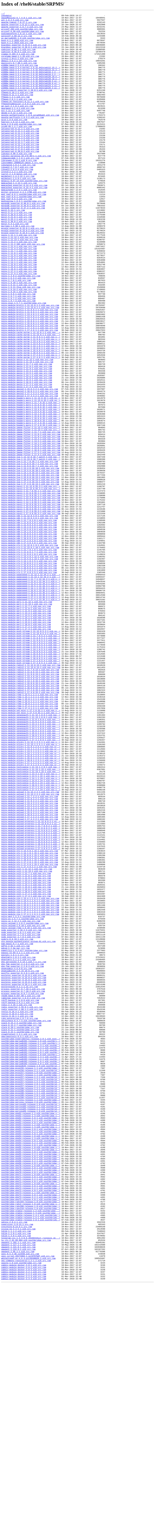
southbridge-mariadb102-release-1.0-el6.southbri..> (30, 1263)
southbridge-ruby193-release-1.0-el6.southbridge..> (30, 1439)
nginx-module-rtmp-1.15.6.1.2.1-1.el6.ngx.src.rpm (29, 839)
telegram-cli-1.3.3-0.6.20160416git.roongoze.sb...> (30, 1483)
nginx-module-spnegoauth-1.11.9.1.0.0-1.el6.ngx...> (30, 864)
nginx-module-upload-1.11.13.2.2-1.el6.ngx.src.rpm (30, 950)
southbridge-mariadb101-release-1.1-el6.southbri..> (30, 1249)
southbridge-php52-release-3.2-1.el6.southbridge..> (30, 1342)
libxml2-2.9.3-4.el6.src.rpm (17, 201)
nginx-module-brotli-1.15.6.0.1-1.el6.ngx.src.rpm (29, 385)
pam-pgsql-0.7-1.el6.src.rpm (17, 1130)
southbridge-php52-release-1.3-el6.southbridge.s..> (30, 1336)
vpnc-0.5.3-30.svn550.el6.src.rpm (20, 1502)
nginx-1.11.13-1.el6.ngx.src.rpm (19, 285)
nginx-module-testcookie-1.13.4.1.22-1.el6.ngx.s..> (30, 926)
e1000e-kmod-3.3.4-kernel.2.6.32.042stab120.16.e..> (30, 89)
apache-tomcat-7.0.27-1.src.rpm (19, 24)
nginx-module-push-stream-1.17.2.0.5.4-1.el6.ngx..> (30, 790)
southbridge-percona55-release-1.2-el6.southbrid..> (30, 1328)
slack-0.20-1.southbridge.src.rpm (20, 1230)
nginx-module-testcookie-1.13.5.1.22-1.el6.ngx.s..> (30, 929)
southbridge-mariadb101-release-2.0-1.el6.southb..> (30, 1260)
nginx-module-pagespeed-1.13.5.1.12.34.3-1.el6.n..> (30, 701)
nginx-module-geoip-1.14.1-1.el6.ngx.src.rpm (26, 448)
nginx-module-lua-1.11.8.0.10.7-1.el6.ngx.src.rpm (29, 554)
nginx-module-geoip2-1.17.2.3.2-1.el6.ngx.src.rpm (29, 470)
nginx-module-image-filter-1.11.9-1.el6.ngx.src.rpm (30, 521)
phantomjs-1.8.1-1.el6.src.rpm (18, 1146)
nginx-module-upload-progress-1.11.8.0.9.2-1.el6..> (30, 991)
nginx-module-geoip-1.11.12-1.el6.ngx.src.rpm (27, 429)
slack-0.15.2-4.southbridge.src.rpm (21, 1225)
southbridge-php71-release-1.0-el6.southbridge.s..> (30, 1407)
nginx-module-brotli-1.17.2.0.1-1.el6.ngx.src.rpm (29, 391)
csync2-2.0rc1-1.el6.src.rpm (17, 68)
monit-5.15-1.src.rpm (13, 250)
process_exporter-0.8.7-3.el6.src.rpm (22, 1190)
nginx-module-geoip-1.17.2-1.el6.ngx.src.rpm (26, 459)
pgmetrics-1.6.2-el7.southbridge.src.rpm (24, 1138)
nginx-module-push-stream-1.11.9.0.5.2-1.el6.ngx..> (30, 766)
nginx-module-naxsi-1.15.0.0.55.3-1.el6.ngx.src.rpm (30, 603)
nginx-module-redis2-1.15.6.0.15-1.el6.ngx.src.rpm (30, 820)
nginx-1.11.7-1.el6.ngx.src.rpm (19, 298)
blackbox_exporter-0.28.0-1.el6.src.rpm (23, 54)
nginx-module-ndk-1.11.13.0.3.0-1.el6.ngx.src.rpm (29, 619)
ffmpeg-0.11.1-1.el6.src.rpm (17, 111)
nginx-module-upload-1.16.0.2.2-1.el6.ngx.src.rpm (29, 975)
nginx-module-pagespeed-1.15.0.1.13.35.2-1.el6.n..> (30, 706)
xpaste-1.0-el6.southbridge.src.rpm (21, 1513)
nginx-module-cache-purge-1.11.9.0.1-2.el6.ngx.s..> (30, 404)
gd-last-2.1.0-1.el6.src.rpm (17, 125)
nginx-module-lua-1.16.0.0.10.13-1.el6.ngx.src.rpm (30, 573)
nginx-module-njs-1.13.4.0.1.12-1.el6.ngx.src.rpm (29, 665)
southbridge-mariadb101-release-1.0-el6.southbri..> (30, 1247)
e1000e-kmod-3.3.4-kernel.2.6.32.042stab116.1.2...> (30, 84)
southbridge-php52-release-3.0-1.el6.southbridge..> (30, 1339)
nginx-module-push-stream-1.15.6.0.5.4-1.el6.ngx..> (30, 785)
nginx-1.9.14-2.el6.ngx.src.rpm (19, 345)
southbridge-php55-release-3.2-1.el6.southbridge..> (30, 1382)
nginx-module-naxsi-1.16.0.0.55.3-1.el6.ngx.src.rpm (30, 608)
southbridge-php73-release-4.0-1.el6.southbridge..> (30, 1437)
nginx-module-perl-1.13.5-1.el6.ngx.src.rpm (26, 736)
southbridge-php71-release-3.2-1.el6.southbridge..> (30, 1412)
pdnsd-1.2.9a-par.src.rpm (15, 1135)
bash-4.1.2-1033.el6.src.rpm (17, 46)
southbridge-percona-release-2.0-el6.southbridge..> (30, 1320)
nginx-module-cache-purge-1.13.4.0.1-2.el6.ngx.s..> (30, 407)
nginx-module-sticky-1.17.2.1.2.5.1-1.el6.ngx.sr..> (30, 912)
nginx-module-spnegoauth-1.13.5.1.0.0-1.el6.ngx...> (30, 869)
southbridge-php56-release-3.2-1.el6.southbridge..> (30, 1391)
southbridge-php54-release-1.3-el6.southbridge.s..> (30, 1363)
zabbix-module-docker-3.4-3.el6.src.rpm (23, 1532)
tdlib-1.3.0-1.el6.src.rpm (16, 1480)
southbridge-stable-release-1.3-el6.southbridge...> (30, 1453)
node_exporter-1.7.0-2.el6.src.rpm (20, 1122)
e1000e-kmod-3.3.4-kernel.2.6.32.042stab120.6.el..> (30, 97)
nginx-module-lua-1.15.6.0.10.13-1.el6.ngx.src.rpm (30, 570)
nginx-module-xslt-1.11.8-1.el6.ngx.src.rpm (26, 1048)
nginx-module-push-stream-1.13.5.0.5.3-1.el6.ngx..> (30, 774)
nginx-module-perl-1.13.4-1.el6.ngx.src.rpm (26, 733)
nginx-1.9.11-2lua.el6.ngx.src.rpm (20, 342)
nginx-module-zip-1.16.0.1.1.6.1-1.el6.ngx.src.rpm (30, 1089)
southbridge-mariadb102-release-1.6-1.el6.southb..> (30, 1271)
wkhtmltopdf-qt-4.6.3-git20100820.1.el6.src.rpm (28, 1507)
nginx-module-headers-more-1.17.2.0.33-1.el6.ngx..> (30, 505)
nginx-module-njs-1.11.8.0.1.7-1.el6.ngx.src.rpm (29, 660)
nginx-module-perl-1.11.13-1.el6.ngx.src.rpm (26, 722)
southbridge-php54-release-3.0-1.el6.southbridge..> (30, 1366)
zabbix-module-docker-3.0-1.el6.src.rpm (23, 1516)
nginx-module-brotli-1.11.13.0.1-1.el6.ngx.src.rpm (30, 366)
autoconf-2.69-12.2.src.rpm (16, 40)
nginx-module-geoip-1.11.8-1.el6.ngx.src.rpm (26, 437)
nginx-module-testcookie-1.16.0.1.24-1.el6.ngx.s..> (30, 940)
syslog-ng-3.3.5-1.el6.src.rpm (18, 1472)
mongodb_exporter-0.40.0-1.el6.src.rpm (23, 241)
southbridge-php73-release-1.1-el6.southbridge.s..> (30, 1429)
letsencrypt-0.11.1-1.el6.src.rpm (20, 152)
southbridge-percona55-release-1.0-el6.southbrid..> (30, 1323)
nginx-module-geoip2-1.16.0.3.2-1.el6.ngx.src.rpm (29, 467)
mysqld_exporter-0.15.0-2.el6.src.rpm (22, 274)
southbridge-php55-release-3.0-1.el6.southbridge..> (30, 1380)
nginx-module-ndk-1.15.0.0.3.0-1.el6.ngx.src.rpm (29, 638)
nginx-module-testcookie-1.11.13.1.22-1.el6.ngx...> (30, 921)
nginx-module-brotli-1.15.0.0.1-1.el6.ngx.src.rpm (29, 383)
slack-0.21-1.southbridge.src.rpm (20, 1233)
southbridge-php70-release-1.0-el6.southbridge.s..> (30, 1396)
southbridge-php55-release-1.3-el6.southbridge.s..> (30, 1377)
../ (3, 13)
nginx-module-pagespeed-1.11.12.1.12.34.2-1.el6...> (30, 687)
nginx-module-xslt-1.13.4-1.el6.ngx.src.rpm (26, 1054)
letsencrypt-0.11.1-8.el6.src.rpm (20, 171)
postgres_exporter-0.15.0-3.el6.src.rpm (23, 1173)
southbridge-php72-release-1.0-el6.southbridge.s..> (30, 1418)
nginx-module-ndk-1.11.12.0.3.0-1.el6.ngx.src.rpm (29, 616)
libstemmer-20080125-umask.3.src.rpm (22, 193)
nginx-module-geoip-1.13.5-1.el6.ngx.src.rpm (26, 445)
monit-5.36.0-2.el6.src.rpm (16, 263)
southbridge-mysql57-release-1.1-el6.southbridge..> (30, 1287)
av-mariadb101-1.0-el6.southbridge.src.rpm (25, 43)
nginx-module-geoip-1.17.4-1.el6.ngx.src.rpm (26, 461)
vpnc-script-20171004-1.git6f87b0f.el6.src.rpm (27, 1505)
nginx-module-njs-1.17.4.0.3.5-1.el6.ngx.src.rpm (29, 684)
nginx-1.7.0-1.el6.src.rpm (16, 334)
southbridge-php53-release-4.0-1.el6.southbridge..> (30, 1358)
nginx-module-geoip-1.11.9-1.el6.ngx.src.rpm (26, 440)
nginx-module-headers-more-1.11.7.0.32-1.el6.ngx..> (30, 480)
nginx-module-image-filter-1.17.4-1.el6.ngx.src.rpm (30, 543)
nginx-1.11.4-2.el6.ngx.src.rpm (19, 296)
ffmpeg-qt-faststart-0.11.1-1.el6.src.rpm (24, 119)
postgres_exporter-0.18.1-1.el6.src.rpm (23, 1179)
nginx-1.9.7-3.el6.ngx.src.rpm (18, 358)
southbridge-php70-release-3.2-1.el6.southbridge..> (30, 1401)
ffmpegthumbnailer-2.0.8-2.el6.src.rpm (23, 122)
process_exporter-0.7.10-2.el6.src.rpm (23, 1187)
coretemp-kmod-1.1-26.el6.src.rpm (20, 65)
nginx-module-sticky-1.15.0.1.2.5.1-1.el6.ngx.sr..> (30, 904)
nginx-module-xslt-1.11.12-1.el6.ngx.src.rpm (26, 1040)
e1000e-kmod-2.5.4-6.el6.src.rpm (19, 76)
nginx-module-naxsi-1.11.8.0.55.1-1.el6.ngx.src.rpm (30, 589)
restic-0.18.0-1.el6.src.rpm (17, 1214)
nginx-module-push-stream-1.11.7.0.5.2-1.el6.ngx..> (30, 760)
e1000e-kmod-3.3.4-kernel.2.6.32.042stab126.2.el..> (30, 103)
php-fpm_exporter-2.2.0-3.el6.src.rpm (22, 1157)
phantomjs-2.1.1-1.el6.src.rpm (18, 1149)
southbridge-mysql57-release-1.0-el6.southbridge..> (30, 1285)
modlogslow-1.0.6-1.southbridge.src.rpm (23, 239)
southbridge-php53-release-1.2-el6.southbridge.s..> (30, 1347)
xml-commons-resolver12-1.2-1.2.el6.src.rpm (26, 1510)
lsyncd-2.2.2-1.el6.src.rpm (16, 203)
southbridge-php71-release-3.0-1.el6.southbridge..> (30, 1410)
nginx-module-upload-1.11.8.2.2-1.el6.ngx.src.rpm (29, 956)
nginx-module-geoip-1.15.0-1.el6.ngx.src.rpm (26, 451)
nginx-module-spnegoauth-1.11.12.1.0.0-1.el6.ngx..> (30, 855)
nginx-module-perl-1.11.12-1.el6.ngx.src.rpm (26, 720)
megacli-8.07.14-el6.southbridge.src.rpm (24, 214)
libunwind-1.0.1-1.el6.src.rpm (18, 195)
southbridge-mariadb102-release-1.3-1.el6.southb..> (30, 1266)
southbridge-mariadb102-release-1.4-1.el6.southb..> (30, 1268)
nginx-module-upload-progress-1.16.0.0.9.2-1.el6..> (30, 1010)
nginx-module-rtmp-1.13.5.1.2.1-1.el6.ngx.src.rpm (29, 831)
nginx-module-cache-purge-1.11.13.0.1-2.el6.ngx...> (30, 399)
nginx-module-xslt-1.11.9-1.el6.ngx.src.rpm (26, 1051)
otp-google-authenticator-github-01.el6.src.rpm (28, 1127)
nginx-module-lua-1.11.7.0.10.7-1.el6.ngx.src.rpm (29, 551)
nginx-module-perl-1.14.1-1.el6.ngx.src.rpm (26, 739)
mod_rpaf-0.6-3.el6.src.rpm (16, 236)
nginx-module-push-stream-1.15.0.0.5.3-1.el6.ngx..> (30, 779)
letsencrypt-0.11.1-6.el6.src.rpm (20, 165)
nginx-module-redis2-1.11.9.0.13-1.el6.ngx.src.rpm (30, 806)
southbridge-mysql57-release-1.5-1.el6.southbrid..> (30, 1295)
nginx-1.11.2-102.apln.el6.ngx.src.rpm (23, 290)
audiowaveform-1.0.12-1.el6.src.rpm (21, 38)
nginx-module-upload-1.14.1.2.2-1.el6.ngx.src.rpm (29, 967)
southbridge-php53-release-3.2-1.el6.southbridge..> (30, 1355)
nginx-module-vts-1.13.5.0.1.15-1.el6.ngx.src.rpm (29, 1018)
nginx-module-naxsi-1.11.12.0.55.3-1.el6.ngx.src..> (30, 581)
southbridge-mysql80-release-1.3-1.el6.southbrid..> (30, 1306)
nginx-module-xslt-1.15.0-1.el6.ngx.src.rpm (26, 1062)
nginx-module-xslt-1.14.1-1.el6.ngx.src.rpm (26, 1059)
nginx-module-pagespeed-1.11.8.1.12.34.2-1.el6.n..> (30, 695)
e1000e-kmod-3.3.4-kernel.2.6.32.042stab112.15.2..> (30, 78)
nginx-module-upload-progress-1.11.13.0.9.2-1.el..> (30, 986)
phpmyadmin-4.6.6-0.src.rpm (16, 1160)
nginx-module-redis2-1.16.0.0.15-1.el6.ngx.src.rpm (30, 823)
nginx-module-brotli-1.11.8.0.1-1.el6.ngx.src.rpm (29, 369)
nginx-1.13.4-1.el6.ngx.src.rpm (19, 307)
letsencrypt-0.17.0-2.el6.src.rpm (20, 176)
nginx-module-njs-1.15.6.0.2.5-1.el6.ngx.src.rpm (29, 676)
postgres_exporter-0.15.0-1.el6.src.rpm (23, 1168)
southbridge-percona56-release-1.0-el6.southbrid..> (30, 1331)
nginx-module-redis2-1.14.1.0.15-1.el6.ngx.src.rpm (30, 815)
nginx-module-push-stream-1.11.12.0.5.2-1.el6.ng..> (30, 755)
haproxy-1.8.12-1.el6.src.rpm (17, 144)
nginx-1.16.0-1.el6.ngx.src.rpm (19, 320)
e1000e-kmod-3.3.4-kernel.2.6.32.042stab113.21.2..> (30, 81)
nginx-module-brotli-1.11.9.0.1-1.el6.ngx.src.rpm (29, 372)
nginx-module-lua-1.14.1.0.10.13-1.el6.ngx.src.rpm (30, 565)
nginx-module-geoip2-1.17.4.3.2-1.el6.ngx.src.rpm (29, 472)
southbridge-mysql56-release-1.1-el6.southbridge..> (30, 1279)
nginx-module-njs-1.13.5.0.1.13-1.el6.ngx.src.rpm (29, 668)
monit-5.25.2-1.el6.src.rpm (16, 260)
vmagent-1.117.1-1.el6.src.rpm (18, 1491)
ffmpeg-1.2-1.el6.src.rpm (15, 114)
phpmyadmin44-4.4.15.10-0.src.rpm (20, 1162)
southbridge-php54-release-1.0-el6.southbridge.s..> (30, 1361)
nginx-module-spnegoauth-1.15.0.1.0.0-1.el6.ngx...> (30, 874)
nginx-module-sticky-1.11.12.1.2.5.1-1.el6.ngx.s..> (30, 888)
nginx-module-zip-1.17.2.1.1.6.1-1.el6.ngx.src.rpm (30, 1092)
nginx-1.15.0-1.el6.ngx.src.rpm (19, 315)
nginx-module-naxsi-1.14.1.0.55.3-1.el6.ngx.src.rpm (30, 600)
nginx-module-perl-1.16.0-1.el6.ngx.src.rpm (26, 747)
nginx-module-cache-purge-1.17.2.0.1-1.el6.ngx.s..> (30, 423)
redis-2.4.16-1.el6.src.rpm (16, 1203)
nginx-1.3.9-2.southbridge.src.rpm (20, 328)
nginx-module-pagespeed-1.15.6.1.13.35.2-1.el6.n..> (30, 709)
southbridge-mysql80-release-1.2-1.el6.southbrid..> (30, 1304)
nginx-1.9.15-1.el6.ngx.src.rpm (19, 347)
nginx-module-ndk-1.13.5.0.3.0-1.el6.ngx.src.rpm (29, 633)
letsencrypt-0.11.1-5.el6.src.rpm (20, 163)
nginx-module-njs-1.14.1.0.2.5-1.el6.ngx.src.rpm (29, 671)
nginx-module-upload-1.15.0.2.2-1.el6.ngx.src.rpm (29, 969)
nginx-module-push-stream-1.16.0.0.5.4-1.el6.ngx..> (30, 787)
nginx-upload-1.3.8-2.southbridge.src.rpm (24, 1105)
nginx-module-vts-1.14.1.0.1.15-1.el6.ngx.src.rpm (29, 1021)
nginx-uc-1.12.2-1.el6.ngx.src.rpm (20, 1103)
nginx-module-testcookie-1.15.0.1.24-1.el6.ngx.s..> (30, 934)
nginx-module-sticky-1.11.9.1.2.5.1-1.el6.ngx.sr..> (30, 893)
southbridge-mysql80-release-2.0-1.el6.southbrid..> (30, 1312)
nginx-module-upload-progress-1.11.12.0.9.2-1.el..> (30, 983)
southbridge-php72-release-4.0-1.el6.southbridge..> (30, 1426)
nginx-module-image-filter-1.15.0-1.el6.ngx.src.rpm (30, 532)
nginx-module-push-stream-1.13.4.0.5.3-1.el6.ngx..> (30, 771)
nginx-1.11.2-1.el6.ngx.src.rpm (19, 288)
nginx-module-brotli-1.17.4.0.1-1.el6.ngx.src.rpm (29, 394)
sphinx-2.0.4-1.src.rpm (14, 1464)
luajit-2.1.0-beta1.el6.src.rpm (19, 206)
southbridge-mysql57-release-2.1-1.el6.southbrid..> (30, 1301)
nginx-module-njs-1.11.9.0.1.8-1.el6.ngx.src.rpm (29, 662)
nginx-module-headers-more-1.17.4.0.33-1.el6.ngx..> (30, 508)
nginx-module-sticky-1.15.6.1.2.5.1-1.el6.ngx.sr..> (30, 907)
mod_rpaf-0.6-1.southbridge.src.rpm (21, 233)
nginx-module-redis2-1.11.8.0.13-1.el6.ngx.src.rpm (30, 804)
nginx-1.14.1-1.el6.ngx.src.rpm (19, 312)
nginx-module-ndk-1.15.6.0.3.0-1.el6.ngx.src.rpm (29, 641)
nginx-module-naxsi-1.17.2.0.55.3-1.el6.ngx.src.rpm (30, 611)
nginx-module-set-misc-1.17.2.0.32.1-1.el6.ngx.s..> (30, 850)
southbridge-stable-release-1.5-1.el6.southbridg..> (30, 1458)
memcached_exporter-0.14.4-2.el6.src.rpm (24, 220)
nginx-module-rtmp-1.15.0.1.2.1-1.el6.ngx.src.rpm (29, 836)
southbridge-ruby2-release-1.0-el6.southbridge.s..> (30, 1442)
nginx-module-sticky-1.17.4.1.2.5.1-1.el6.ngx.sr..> (30, 915)
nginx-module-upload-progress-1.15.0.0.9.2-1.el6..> (30, 1005)
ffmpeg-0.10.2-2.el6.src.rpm (17, 108)
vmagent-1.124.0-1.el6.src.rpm (18, 1496)
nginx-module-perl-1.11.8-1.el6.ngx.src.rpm (26, 728)
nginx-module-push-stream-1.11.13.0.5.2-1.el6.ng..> (30, 758)
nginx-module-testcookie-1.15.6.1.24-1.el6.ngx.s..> (30, 937)
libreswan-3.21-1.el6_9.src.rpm (19, 190)
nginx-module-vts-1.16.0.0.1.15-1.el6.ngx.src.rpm (29, 1029)
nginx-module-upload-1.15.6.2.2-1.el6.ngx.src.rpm (29, 972)
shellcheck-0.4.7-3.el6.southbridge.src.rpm (26, 1222)
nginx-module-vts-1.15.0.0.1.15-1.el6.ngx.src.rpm (29, 1024)
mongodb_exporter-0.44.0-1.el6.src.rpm (23, 244)
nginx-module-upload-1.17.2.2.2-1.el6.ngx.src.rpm (29, 978)
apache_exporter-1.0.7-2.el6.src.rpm (22, 30)
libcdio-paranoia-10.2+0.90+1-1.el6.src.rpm (26, 184)
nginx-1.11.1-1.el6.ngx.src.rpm (19, 279)
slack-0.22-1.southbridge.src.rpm (20, 1236)
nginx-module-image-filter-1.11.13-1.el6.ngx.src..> (30, 513)
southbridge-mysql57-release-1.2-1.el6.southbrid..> (30, 1290)
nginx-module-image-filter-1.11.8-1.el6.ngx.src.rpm (30, 519)
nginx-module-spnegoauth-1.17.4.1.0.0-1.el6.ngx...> (30, 885)
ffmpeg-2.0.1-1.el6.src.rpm (16, 116)
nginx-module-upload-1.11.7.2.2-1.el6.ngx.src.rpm (29, 953)
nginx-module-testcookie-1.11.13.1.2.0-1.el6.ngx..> (30, 918)
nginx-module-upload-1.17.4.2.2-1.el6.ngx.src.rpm (29, 980)
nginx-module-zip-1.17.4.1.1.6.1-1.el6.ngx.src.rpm (30, 1094)
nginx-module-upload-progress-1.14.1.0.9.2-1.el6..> (30, 1002)
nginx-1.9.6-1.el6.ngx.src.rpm (18, 350)
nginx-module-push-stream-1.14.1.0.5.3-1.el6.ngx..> (30, 777)
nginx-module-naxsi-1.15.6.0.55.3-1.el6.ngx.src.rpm (30, 605)
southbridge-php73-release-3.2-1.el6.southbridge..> (30, 1434)
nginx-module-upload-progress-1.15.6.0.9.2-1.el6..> (30, 1008)
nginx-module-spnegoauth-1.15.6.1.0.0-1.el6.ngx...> (30, 877)
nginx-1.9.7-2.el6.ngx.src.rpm (18, 356)
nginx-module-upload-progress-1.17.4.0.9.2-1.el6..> (30, 1016)
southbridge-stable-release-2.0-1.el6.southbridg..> (30, 1461)
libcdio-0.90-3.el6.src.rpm (16, 182)
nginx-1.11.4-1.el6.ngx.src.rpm (19, 293)
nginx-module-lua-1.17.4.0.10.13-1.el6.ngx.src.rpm (30, 578)
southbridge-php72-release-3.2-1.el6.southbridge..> (30, 1423)
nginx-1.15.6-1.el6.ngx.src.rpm (19, 317)
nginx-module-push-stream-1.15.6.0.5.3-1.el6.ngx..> (30, 782)
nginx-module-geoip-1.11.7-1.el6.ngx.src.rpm (26, 434)
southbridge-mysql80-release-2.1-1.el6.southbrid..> (30, 1314)
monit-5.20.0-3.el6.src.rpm (16, 255)
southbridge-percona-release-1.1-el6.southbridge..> (30, 1317)
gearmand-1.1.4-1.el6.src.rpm (17, 127)
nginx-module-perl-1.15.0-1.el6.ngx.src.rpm (26, 741)
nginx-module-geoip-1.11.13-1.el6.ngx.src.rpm (27, 432)
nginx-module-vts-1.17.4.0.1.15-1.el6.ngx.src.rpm (29, 1035)
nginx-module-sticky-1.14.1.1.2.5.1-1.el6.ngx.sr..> (30, 902)
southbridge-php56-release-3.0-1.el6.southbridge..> (30, 1388)
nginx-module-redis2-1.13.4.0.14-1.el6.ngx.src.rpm (30, 809)
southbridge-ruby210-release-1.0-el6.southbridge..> (30, 1448)
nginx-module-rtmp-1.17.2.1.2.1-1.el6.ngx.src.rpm (29, 845)
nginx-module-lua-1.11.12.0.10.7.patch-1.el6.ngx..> (30, 546)
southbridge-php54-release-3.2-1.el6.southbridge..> (30, 1369)
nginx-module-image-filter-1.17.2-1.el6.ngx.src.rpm (30, 540)
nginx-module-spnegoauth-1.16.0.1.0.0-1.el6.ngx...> (30, 880)
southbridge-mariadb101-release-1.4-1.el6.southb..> (30, 1255)
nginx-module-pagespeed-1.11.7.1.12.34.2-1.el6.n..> (30, 692)
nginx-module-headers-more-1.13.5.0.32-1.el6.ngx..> (30, 491)
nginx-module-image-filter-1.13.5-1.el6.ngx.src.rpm (30, 527)
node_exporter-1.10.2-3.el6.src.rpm (21, 1113)
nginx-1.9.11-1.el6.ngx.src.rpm (19, 339)
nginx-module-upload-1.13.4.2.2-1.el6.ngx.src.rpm (29, 961)
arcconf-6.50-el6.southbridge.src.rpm (22, 35)
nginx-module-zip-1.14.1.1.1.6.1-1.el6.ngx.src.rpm (30, 1081)
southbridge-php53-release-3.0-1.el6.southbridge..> (30, 1353)
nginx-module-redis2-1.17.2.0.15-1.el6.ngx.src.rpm (30, 825)
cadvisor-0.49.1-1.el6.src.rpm (18, 57)
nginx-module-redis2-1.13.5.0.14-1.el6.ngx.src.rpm (30, 812)
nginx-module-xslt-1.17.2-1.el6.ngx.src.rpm (26, 1070)
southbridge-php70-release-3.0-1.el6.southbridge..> (30, 1399)
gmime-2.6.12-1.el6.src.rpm (16, 133)
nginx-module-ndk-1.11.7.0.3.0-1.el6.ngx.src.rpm (29, 622)
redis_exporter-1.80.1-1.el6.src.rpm (22, 1209)
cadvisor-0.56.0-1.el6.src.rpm (18, 59)
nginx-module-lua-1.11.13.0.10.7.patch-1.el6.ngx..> (30, 548)
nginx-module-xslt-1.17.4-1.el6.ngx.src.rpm (26, 1073)
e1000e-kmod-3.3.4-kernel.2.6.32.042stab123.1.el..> (30, 100)
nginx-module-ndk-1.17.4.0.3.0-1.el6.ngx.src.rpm (29, 649)
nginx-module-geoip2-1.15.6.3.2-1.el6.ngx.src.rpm (29, 464)
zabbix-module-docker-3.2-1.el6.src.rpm (23, 1524)
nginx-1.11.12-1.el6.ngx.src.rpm (19, 282)
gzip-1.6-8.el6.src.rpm (14, 141)
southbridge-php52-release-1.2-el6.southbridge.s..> (30, 1333)
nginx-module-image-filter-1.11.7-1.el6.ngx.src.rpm (30, 516)
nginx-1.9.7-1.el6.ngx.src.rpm (18, 353)
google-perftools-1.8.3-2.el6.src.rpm (22, 138)
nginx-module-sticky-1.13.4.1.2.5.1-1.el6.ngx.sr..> (30, 896)
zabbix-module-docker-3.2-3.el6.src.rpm (23, 1529)
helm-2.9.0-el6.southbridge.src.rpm (21, 146)
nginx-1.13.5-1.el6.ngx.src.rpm (19, 309)
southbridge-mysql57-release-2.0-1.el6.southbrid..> (30, 1298)
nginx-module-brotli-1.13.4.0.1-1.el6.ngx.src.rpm (29, 375)
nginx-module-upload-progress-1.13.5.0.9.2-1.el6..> (30, 999)
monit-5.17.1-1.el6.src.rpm (16, 252)
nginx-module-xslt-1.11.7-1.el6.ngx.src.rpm (26, 1046)
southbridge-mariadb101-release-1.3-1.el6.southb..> (30, 1252)
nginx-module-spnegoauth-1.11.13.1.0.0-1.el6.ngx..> (30, 858)
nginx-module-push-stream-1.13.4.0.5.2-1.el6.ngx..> (30, 768)
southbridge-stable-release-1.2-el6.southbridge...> (30, 1450)
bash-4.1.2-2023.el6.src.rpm (17, 49)
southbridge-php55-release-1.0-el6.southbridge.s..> (30, 1374)
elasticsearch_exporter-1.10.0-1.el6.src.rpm (26, 106)
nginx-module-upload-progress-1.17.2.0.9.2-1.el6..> (30, 1013)
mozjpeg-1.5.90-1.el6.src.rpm (17, 269)
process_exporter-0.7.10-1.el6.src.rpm (23, 1184)
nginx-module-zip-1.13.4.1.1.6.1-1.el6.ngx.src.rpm (30, 1075)
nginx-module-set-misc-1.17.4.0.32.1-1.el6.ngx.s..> (30, 853)
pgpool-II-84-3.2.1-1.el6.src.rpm (20, 1141)
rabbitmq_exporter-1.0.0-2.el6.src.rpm (23, 1195)
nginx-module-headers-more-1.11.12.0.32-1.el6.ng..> (30, 475)
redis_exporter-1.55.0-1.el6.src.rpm (22, 1206)
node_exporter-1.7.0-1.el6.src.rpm (20, 1119)
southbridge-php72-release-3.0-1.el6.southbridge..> (30, 1420)
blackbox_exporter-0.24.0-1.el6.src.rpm (23, 51)
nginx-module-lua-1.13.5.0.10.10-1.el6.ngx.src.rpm (30, 562)
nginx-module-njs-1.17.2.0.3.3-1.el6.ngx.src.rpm (29, 682)
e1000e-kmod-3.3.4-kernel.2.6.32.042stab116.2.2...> (30, 87)
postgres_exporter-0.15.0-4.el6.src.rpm (23, 1176)
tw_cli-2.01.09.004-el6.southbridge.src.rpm (26, 1486)
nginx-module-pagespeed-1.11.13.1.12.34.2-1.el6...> (30, 690)
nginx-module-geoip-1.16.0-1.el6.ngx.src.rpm (26, 456)
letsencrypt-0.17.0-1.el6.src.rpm (20, 174)
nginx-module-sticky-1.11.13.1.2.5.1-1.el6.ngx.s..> (30, 891)
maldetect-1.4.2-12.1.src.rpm (17, 209)
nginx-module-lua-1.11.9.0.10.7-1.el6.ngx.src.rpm (29, 557)
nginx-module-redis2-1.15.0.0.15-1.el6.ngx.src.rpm (30, 817)
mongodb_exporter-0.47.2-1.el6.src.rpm (23, 247)
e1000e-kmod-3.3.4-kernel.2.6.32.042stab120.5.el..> (30, 95)
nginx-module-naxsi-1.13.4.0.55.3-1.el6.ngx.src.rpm (30, 595)
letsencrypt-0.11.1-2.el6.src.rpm (20, 154)
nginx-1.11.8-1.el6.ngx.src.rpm (19, 301)
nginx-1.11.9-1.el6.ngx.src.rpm (19, 304)
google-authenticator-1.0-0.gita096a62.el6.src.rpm (30, 135)
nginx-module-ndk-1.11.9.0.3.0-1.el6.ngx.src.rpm (29, 627)
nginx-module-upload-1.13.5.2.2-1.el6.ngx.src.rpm (29, 964)
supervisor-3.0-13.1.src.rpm (17, 1467)
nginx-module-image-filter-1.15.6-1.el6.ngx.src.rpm (30, 535)
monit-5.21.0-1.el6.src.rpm (16, 258)
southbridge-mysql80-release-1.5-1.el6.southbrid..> (30, 1309)
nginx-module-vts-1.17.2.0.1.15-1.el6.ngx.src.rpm (29, 1032)
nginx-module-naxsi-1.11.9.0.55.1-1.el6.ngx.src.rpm (30, 592)
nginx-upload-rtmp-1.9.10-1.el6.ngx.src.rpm (26, 1111)
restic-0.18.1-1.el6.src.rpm (17, 1217)
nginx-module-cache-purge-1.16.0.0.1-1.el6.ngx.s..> (30, 421)
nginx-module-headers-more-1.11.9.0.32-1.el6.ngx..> (30, 486)
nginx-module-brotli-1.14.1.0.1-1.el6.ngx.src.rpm (29, 380)
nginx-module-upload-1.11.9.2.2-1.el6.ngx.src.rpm (29, 959)
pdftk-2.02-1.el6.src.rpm (15, 1132)
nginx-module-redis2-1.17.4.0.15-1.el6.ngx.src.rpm (30, 828)
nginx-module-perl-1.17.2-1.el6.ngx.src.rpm (26, 749)
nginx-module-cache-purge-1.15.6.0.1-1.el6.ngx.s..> (30, 418)
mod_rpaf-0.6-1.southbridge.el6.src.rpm (23, 231)
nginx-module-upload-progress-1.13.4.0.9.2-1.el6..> (30, 997)
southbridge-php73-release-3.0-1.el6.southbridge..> (30, 1431)
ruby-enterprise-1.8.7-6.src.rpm (19, 1219)
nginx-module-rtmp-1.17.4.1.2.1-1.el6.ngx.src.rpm (29, 847)
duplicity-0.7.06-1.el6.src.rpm (19, 73)
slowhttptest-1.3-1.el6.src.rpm (19, 1238)
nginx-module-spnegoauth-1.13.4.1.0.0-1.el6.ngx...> (30, 866)
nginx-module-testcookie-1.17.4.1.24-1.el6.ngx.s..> (30, 945)
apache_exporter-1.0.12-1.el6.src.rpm (22, 27)
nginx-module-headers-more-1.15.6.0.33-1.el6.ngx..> (30, 499)
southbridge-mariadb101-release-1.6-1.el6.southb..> (30, 1257)
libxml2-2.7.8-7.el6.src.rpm (17, 198)
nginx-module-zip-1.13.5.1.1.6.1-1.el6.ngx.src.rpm (30, 1078)
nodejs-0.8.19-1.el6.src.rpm (17, 1124)
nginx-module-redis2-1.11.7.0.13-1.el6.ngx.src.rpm (30, 801)
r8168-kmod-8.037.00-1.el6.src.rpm (20, 1192)
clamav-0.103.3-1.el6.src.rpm (17, 62)
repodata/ (6, 16)
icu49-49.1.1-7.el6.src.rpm (16, 149)
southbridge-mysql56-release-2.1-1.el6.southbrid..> (30, 1282)
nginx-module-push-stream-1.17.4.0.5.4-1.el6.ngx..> (30, 793)
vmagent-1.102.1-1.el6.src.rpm (18, 1488)
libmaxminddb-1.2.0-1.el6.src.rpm (20, 187)
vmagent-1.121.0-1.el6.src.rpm (18, 1494)
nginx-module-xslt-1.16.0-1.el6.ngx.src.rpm (26, 1067)
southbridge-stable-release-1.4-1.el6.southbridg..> (30, 1456)
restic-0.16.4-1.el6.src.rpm (17, 1211)
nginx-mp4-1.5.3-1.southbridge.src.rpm (23, 1097)
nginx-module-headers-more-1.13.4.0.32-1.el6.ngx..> (30, 489)
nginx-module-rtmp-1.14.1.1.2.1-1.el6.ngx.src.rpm (29, 834)
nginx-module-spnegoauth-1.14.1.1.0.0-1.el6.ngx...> (30, 872)
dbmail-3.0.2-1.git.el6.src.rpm (19, 70)
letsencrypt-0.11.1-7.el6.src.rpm (20, 168)
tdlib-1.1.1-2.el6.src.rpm (16, 1475)
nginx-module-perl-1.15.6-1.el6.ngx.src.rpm (26, 744)
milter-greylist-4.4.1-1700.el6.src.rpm (23, 228)
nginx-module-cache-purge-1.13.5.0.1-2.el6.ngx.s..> (30, 410)
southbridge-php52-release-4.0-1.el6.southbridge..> (30, 1344)
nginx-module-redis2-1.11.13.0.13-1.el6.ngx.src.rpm (30, 798)
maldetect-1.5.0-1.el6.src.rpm (18, 212)
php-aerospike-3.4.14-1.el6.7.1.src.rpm (23, 1151)
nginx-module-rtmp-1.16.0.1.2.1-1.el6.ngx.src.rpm (29, 842)
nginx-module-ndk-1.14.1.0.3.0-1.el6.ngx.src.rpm (29, 635)
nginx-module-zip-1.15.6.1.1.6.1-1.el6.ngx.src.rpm (30, 1086)
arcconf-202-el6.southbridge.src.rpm (22, 32)
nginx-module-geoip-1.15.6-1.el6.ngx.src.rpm (26, 453)
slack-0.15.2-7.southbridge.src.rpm (21, 1228)
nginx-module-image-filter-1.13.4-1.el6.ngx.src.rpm (30, 524)
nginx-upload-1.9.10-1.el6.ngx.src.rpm (23, 1108)
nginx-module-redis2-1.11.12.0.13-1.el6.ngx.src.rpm (30, 796)
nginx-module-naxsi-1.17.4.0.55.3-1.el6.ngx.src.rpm (30, 614)
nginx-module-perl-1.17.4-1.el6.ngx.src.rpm (26, 752)
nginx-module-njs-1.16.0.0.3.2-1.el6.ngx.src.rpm (29, 679)
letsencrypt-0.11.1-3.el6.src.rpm (20, 157)
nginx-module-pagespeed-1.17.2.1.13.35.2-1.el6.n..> (30, 714)
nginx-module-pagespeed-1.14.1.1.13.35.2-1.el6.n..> (30, 703)
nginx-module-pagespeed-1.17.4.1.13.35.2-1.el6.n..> (30, 717)
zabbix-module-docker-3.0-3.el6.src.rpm (23, 1521)
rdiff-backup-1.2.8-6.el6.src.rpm (20, 1198)
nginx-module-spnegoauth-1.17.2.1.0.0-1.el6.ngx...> (30, 883)
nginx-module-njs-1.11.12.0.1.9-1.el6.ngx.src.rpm (29, 652)
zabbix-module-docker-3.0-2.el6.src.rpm (23, 1518)
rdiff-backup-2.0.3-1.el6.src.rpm (20, 1200)
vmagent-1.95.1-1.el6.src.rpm (17, 1499)
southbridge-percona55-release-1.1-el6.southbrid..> (30, 1325)
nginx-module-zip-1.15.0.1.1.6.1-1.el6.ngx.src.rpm (30, 1084)
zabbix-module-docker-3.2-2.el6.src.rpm (23, 1526)
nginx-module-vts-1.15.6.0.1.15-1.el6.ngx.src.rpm (29, 1027)
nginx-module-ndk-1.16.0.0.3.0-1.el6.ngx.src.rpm (29, 643)
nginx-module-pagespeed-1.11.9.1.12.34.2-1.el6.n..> (30, 698)
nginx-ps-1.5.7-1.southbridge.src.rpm (22, 1100)
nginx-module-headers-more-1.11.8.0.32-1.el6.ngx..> (30, 483)
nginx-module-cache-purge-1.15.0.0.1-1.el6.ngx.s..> (30, 415)
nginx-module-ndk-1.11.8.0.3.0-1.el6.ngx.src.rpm (29, 624)
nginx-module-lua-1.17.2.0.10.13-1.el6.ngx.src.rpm (30, 576)
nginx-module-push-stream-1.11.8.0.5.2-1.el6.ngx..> (30, 763)
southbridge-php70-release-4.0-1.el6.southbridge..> (30, 1404)
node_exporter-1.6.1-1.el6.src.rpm (20, 1116)
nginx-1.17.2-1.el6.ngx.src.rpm (19, 323)
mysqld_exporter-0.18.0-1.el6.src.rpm (22, 277)
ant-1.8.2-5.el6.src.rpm (14, 21)
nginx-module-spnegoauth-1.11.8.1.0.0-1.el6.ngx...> (30, 861)
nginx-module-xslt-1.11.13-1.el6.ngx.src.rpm (26, 1043)
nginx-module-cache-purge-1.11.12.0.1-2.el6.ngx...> (30, 396)
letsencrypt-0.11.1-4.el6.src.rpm (20, 160)
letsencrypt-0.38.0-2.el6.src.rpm (20, 179)
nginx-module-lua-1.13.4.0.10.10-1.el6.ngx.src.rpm (30, 559)
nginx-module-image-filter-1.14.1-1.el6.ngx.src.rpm (30, 529)
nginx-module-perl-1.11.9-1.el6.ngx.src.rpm (26, 730)
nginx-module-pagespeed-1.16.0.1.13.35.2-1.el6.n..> (30, 711)
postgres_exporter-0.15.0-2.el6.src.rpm (23, 1171)
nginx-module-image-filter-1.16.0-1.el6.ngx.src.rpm (30, 538)
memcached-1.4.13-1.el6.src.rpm (19, 217)
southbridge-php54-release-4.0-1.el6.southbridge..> (30, 1372)
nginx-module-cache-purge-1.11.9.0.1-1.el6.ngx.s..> (30, 402)
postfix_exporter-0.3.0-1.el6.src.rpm (22, 1165)
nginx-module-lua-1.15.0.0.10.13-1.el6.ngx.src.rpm (30, 567)
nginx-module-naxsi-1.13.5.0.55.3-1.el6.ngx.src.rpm (30, 597)
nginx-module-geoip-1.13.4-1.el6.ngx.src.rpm (26, 442)
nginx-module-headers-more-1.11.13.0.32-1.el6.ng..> (30, 478)
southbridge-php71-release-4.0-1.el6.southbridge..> (30, 1415)
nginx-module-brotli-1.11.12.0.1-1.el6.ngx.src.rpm (30, 364)
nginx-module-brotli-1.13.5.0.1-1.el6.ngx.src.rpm (29, 377)
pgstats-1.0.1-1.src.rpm (14, 1143)
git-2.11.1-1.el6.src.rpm (15, 130)
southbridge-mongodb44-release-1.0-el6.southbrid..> (30, 1276)
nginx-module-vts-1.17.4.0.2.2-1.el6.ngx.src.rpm (29, 1037)
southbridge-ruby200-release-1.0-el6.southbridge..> (30, 1445)
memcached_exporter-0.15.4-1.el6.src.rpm (24, 222)
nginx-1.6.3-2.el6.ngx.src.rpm (18, 331)
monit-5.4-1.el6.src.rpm (14, 266)
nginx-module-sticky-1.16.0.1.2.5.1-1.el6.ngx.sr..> (30, 910)
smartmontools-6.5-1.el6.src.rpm (19, 1241)
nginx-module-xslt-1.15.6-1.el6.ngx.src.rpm (26, 1065)
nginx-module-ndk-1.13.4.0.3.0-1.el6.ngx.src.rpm (29, 630)
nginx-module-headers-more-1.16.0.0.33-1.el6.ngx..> (30, 502)
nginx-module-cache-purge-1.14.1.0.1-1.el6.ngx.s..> (30, 413)
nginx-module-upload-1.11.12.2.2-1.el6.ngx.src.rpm (30, 948)
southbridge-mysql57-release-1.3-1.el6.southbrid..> (30, 1293)
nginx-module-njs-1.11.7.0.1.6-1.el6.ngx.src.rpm (29, 657)
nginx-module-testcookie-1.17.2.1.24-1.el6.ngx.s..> (30, 942)
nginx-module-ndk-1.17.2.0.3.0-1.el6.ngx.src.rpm (29, 646)
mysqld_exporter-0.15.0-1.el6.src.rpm (22, 271)
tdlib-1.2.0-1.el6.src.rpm (16, 1477)
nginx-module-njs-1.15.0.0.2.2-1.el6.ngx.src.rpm (29, 673)
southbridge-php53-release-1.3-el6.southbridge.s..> (30, 1350)
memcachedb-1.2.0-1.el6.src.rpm (19, 225)
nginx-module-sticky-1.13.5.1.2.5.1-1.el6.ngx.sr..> (30, 899)
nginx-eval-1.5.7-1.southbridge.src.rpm (23, 361)
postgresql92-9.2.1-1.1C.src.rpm (19, 1181)
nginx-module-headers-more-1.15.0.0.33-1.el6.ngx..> (30, 497)
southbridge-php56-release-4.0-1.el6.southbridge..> (30, 1393)
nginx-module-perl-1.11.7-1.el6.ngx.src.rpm (26, 725)
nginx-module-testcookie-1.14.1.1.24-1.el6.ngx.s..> (30, 931)
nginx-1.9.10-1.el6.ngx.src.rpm (19, 337)
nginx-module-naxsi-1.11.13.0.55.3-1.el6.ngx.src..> (30, 584)
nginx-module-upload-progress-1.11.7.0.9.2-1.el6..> (30, 988)
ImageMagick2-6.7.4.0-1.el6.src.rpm (21, 19)
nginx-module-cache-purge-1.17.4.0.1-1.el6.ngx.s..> (30, 426)
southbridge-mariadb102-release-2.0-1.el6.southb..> (30, 1274)
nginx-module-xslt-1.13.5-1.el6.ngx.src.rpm (26, 1056)
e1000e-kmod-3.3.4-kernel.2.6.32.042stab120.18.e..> (30, 92)
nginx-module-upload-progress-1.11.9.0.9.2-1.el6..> (30, 994)
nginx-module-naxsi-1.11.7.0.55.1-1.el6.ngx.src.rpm (30, 586)
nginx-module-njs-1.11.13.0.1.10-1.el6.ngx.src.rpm (30, 654)
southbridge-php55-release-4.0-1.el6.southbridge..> (30, 1385)
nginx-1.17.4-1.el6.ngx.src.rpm (19, 326)
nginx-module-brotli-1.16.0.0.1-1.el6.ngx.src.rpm (29, 388)
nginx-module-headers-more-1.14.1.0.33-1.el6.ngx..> (30, 494)
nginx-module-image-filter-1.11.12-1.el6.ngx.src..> (30, 510)
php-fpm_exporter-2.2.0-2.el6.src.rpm (22, 1154)
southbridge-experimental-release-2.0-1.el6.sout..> (30, 1244)
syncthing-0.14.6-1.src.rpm (16, 1469)
